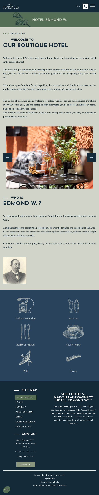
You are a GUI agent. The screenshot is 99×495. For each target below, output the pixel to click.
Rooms (19, 402)
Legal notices (49, 479)
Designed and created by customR (49, 475)
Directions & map (24, 412)
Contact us (26, 465)
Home (6, 33)
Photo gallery (23, 427)
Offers (19, 417)
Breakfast (20, 407)
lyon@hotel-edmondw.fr (25, 452)
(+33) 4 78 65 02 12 (25, 457)
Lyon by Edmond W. (25, 422)
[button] (85, 6)
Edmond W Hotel (24, 397)
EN (77, 6)
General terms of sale (49, 482)
